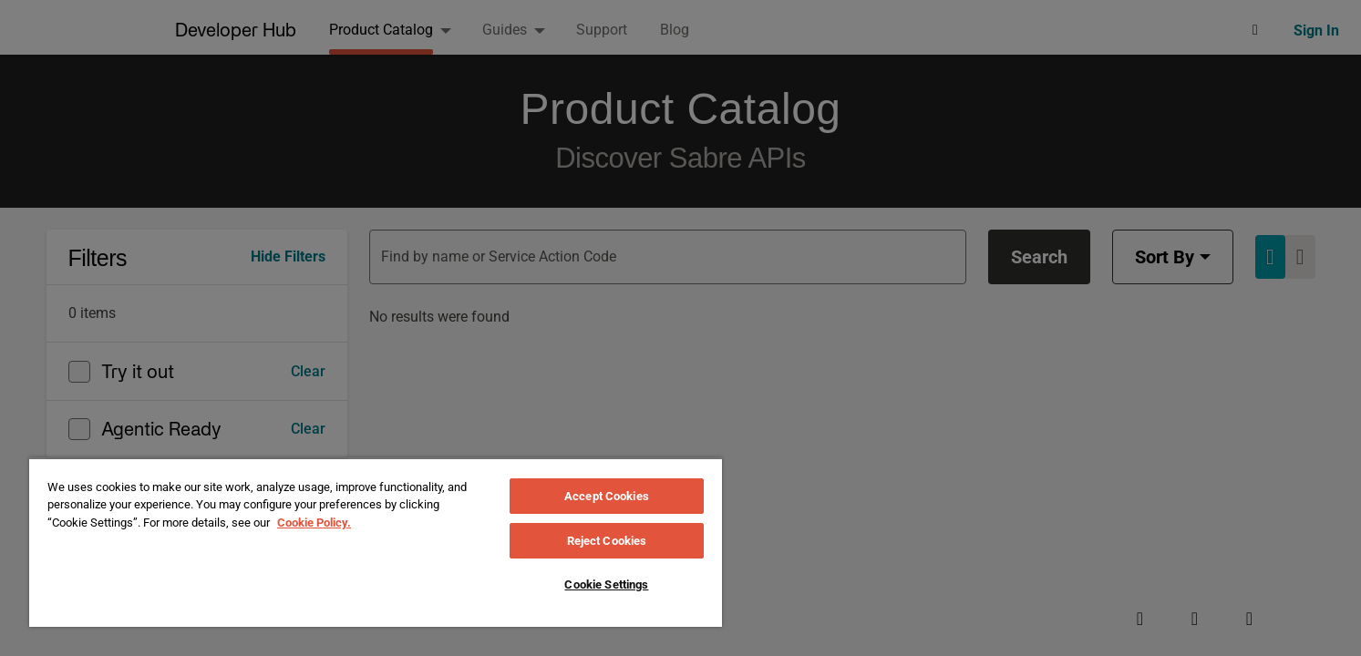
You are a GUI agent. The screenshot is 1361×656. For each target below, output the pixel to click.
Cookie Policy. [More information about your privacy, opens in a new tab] (314, 522)
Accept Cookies (606, 496)
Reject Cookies (607, 541)
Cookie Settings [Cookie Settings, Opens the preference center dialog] (606, 584)
